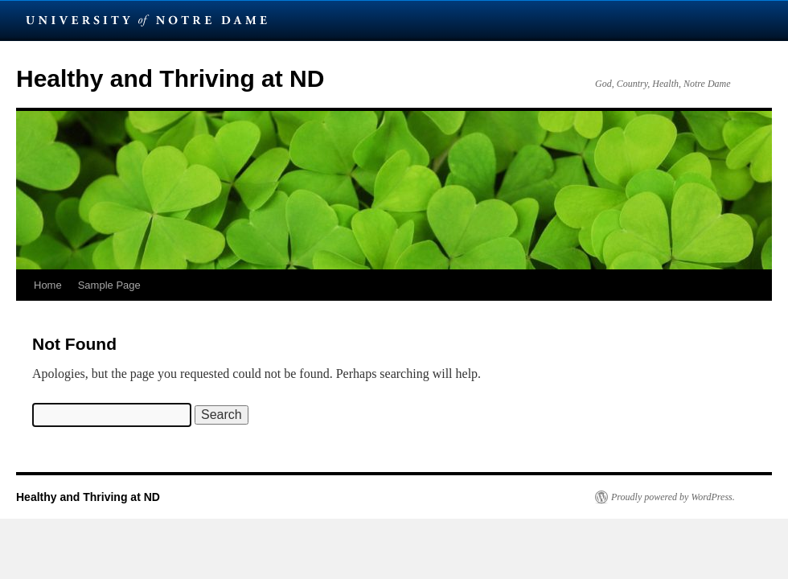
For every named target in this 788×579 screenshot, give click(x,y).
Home (48, 285)
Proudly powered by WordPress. (673, 497)
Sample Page (109, 285)
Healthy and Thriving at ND (170, 78)
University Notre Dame (147, 20)
